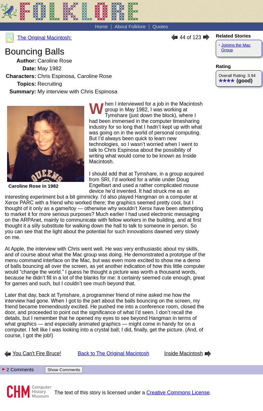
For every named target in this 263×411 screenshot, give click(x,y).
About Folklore (130, 26)
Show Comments (64, 369)
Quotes (160, 26)
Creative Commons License (178, 392)
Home (101, 26)
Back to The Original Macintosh (113, 353)
